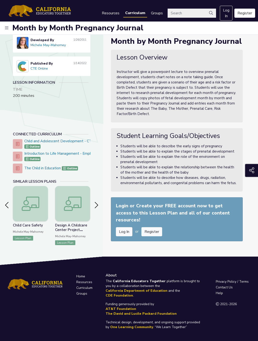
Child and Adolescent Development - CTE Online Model (70, 141)
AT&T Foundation (121, 309)
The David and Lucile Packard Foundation (141, 313)
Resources (110, 13)
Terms (244, 281)
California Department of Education (136, 290)
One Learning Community (131, 327)
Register (244, 13)
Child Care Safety (28, 225)
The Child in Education (43, 168)
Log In (226, 13)
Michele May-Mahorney (48, 45)
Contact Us (224, 287)
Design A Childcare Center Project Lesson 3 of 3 (71, 230)
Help (219, 293)
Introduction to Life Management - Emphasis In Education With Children (83, 153)
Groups (157, 13)
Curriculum (135, 13)
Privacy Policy (226, 281)
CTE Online (39, 68)
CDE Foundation (119, 295)
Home (80, 276)
